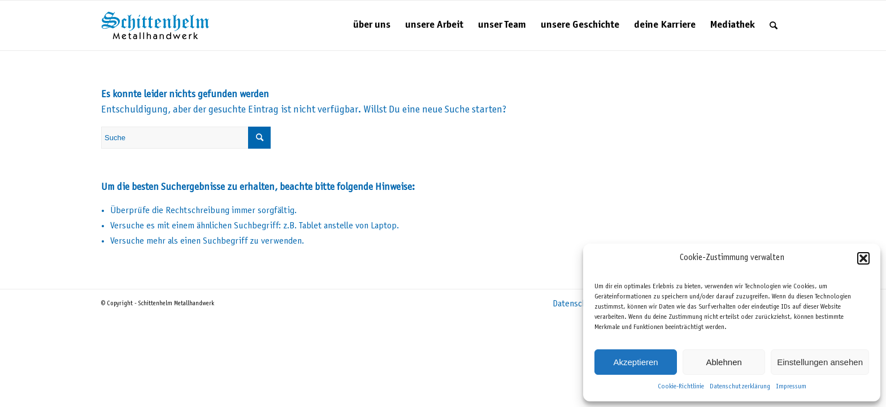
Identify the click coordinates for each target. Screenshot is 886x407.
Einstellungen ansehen (820, 362)
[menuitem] (372, 25)
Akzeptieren (635, 362)
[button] (863, 258)
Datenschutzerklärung (740, 386)
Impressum (791, 386)
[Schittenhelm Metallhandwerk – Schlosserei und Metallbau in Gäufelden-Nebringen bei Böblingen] (155, 25)
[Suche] (773, 25)
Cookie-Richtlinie (681, 386)
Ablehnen (723, 362)
